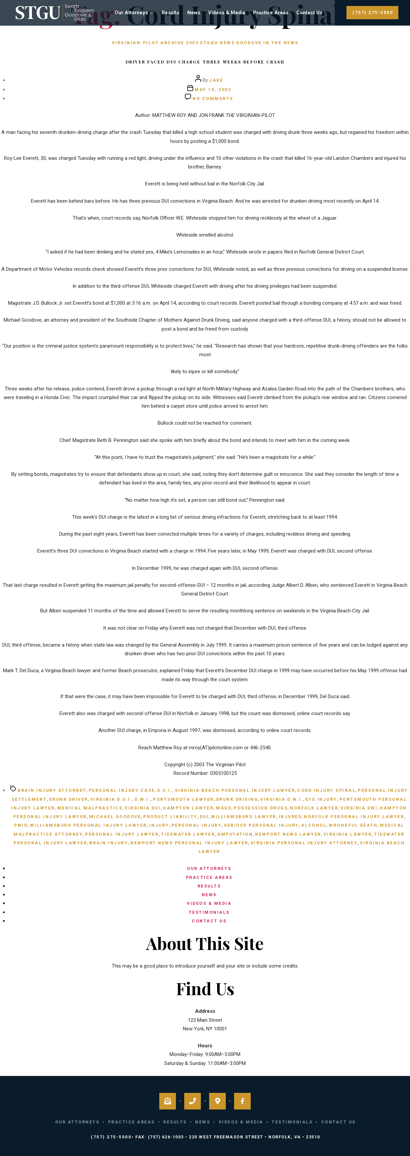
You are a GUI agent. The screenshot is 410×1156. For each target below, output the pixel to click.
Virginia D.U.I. (111, 799)
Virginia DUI (143, 807)
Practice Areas (270, 13)
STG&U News (217, 42)
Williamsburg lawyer (243, 816)
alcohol (314, 825)
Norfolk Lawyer (314, 807)
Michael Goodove (115, 816)
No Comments (213, 98)
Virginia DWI (359, 807)
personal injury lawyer (122, 834)
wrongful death (353, 825)
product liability (170, 816)
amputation (235, 834)
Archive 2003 (179, 42)
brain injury (108, 842)
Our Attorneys (131, 13)
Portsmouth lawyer (183, 799)
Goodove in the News (267, 42)
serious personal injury (261, 825)
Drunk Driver (68, 799)
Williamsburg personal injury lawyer (88, 825)
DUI (204, 816)
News (193, 13)
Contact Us (309, 13)
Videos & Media (226, 13)
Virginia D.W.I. (281, 799)
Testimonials (209, 912)
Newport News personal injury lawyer (189, 842)
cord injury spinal (326, 790)
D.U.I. (165, 790)
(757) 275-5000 (372, 12)
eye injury (321, 799)
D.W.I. (143, 799)
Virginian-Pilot (135, 42)
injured (290, 816)
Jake (216, 80)
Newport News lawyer (288, 834)
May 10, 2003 (213, 89)
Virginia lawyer (348, 834)
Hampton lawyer (188, 807)
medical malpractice (90, 807)
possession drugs (261, 807)
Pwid (21, 825)
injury (159, 825)
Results (170, 13)
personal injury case (122, 790)
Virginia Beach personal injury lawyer (235, 790)
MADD (223, 807)
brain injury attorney (52, 790)
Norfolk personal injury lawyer (354, 816)
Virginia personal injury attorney (304, 842)
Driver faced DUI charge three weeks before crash (205, 61)
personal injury (197, 825)
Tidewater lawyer (188, 834)
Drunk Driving (237, 799)
